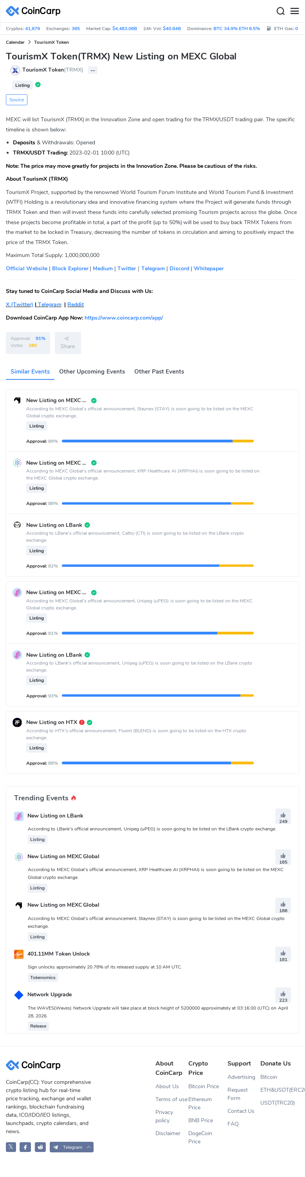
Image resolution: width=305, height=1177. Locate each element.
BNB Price (200, 1120)
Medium (103, 268)
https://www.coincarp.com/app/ (124, 318)
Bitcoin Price (203, 1086)
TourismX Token (51, 42)
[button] (72, 1147)
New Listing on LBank (55, 815)
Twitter (126, 268)
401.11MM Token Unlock (58, 954)
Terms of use (171, 1099)
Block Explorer (69, 268)
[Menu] (294, 11)
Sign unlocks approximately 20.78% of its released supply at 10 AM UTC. (105, 967)
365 (76, 28)
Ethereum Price (200, 1103)
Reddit (75, 304)
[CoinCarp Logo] (35, 11)
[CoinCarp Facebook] (25, 1147)
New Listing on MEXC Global (63, 857)
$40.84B (172, 28)
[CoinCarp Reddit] (40, 1147)
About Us (167, 1086)
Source (16, 100)
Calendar (15, 42)
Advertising (241, 1077)
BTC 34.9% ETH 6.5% (236, 28)
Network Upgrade (49, 995)
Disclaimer (167, 1133)
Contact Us (241, 1111)
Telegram (153, 268)
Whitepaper (209, 268)
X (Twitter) (19, 304)
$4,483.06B (124, 28)
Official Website (26, 268)
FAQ (233, 1124)
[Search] (280, 11)
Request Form (237, 1094)
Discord (178, 268)
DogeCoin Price (200, 1137)
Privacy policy (164, 1116)
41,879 (32, 28)
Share (68, 342)
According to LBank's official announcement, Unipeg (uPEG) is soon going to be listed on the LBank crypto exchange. (152, 829)
